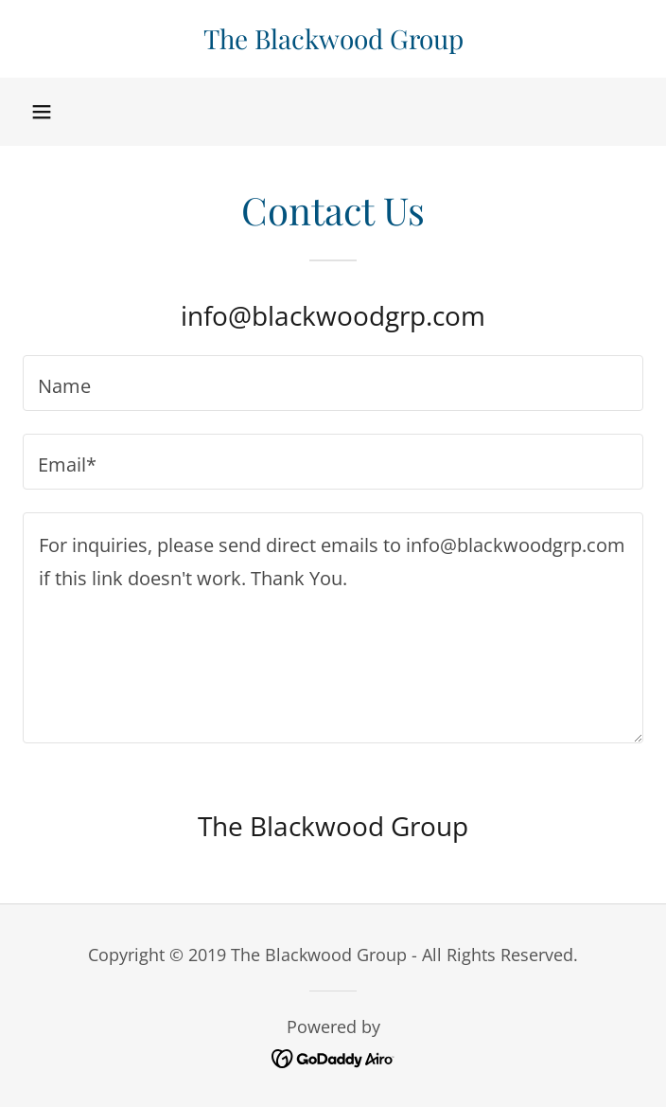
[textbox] (333, 383)
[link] (333, 39)
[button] (42, 112)
